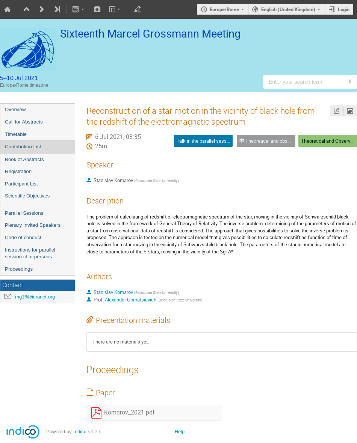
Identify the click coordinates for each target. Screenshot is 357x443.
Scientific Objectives (27, 196)
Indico (79, 431)
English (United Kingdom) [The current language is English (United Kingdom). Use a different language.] (288, 9)
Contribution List (23, 146)
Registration (18, 171)
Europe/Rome (224, 9)
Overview (15, 109)
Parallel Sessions (24, 213)
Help (180, 431)
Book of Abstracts (24, 159)
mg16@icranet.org (35, 297)
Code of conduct (23, 237)
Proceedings (19, 269)
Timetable (16, 134)
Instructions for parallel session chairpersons (30, 253)
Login (343, 9)
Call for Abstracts (24, 122)
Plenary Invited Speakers (33, 225)
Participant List (21, 184)
